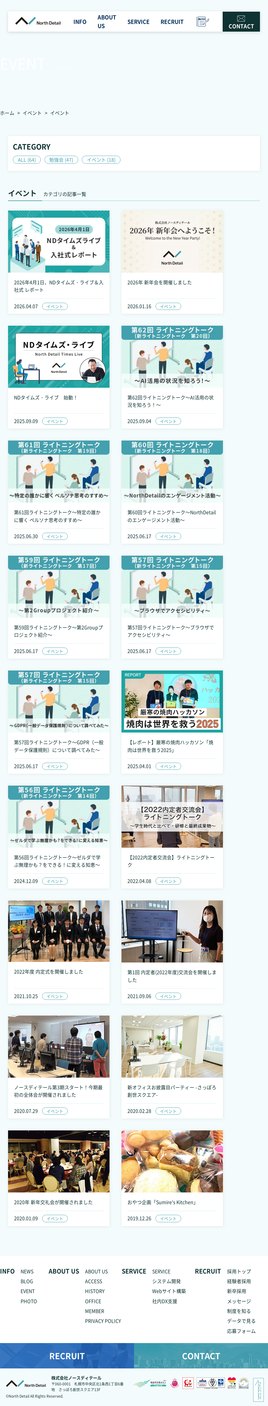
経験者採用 (239, 1283)
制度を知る (239, 1313)
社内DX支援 (164, 1304)
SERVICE (161, 1273)
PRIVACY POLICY (103, 1324)
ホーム (7, 112)
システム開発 (166, 1283)
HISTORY (95, 1293)
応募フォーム (241, 1333)
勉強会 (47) (61, 159)
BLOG (27, 1283)
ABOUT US (97, 1273)
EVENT (28, 1293)
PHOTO (29, 1304)
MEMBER (94, 1313)
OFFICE (93, 1304)
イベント (32, 112)
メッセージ (239, 1304)
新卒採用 (236, 1293)
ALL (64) (27, 159)
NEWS (27, 1273)
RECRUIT (67, 1359)
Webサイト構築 (169, 1293)
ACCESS (94, 1283)
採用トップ (239, 1273)
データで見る (241, 1324)
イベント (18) (101, 159)
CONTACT (241, 23)
